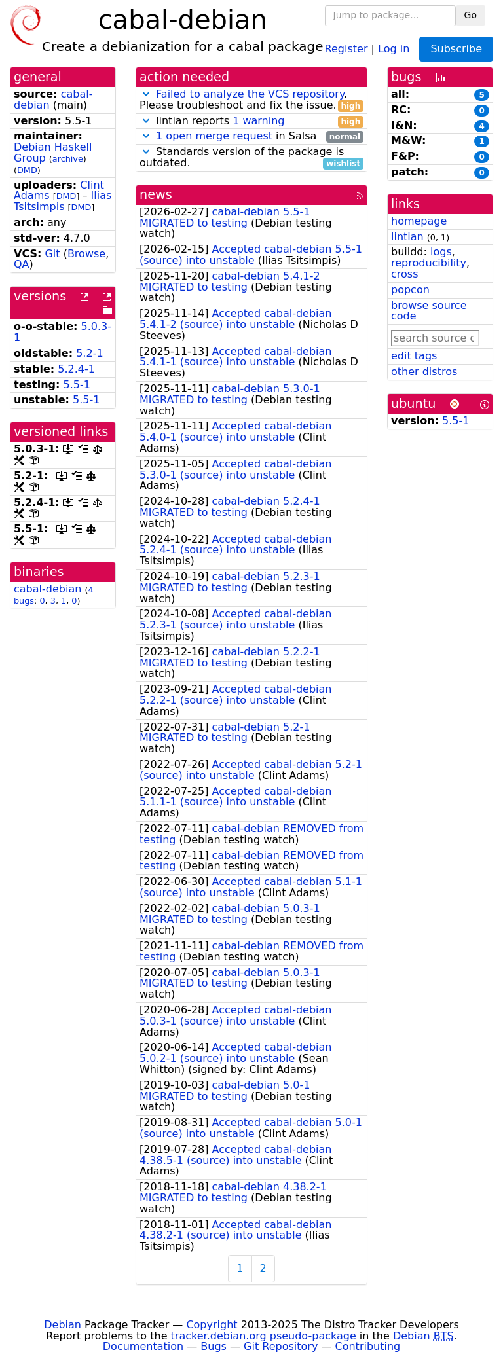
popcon (410, 289)
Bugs (213, 1346)
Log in (393, 48)
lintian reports (251, 121)
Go (470, 15)
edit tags (414, 356)
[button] (146, 94)
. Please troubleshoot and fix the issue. (251, 100)
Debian (62, 1324)
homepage (419, 221)
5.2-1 (89, 353)
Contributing (368, 1346)
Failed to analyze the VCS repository (250, 94)
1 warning (258, 121)
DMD (27, 170)
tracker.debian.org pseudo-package (263, 1336)
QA (21, 264)
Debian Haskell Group (53, 152)
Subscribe (456, 49)
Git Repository (281, 1346)
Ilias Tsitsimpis (62, 201)
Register (346, 48)
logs (441, 251)
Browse (86, 253)
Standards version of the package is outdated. (251, 158)
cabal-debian (47, 589)
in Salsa (251, 136)
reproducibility (428, 263)
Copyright (211, 1324)
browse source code (429, 311)
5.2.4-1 (76, 369)
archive (67, 159)
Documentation (143, 1346)
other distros (424, 371)
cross (404, 274)
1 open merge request (214, 136)
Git (52, 253)
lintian (407, 236)
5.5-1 (77, 384)
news (156, 194)
